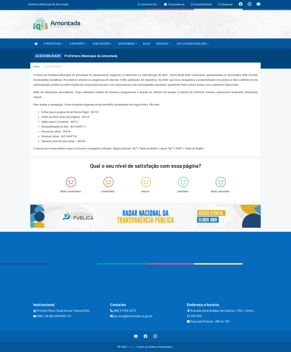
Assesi (131, 346)
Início (36, 66)
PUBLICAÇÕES (102, 43)
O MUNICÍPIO (78, 43)
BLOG (146, 43)
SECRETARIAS (127, 43)
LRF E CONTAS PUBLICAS (193, 43)
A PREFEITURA (53, 43)
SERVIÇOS (163, 43)
